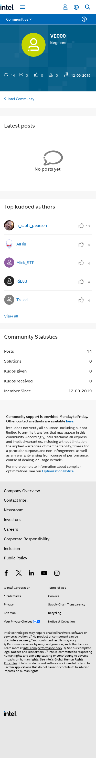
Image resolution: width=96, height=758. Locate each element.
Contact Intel (15, 500)
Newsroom (14, 510)
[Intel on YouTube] (44, 573)
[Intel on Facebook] (6, 573)
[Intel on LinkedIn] (31, 573)
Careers (11, 529)
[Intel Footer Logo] (10, 713)
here (69, 421)
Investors (12, 519)
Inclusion (12, 548)
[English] (76, 7)
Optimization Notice (58, 470)
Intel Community (21, 98)
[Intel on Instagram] (56, 573)
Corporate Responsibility (26, 539)
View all (11, 316)
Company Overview (22, 490)
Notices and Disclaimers (27, 651)
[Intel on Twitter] (19, 573)
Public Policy (15, 558)
